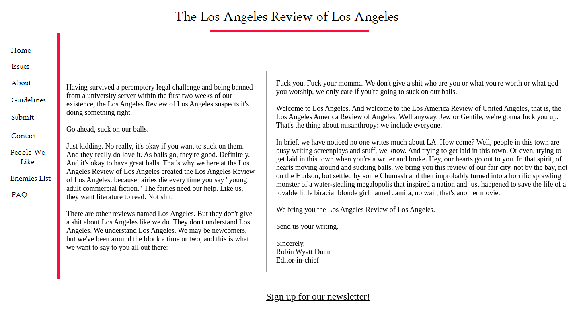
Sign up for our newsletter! (318, 282)
